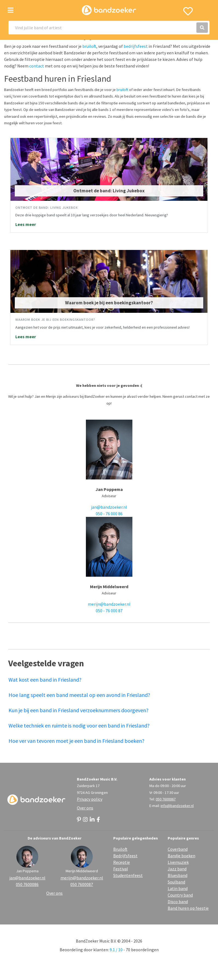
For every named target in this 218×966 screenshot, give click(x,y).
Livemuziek (178, 862)
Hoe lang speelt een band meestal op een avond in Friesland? (79, 694)
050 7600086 (27, 884)
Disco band (178, 901)
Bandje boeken (181, 855)
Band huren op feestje (188, 908)
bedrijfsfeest (136, 46)
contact (36, 66)
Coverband (178, 849)
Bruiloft (120, 849)
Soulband (176, 882)
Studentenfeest (128, 875)
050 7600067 (166, 799)
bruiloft (89, 46)
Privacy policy (89, 799)
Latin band (178, 888)
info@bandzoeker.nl (177, 805)
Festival (120, 868)
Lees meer (25, 224)
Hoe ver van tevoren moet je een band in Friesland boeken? (76, 740)
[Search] (109, 27)
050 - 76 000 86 (109, 513)
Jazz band (177, 868)
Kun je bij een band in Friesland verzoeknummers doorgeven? (78, 710)
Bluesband (177, 875)
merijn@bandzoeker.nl (109, 604)
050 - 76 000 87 (109, 610)
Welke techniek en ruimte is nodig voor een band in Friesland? (79, 725)
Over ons (85, 808)
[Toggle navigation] (10, 10)
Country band (180, 895)
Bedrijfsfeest (125, 855)
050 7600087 (81, 884)
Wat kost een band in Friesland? (45, 679)
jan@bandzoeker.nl (109, 507)
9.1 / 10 (116, 949)
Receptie (121, 862)
